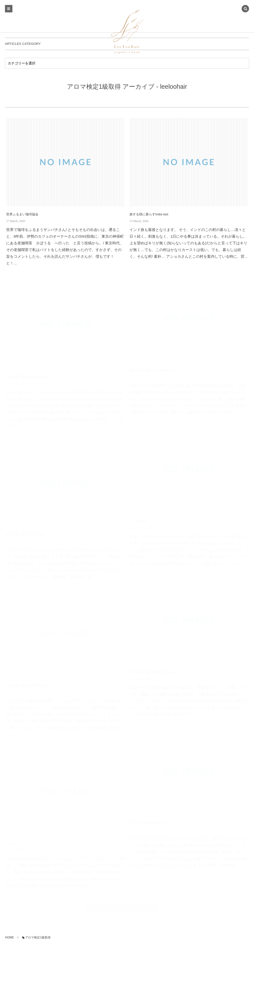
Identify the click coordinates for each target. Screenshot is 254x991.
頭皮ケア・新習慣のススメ (148, 821)
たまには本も (139, 519)
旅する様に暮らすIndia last (148, 214)
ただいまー (14, 842)
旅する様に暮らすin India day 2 (151, 368)
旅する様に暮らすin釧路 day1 (151, 670)
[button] (245, 9)
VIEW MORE (123, 907)
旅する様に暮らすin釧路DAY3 (27, 684)
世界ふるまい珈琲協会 (22, 214)
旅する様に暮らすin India (24, 533)
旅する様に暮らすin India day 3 (28, 375)
